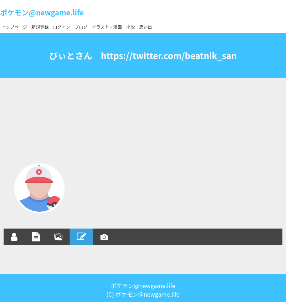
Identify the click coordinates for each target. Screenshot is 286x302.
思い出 (145, 27)
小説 (130, 27)
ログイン (61, 27)
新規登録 (40, 27)
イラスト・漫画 (107, 27)
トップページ (14, 27)
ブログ (81, 27)
